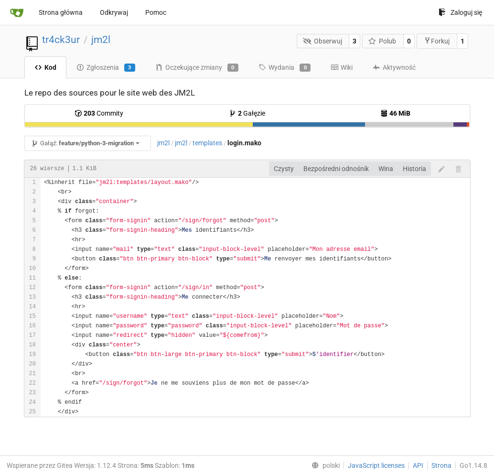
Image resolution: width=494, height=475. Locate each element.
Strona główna (61, 12)
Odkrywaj (114, 12)
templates (207, 143)
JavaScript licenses (376, 465)
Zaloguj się (460, 12)
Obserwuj (322, 41)
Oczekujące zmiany (196, 68)
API (418, 465)
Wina (385, 169)
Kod (45, 67)
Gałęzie (247, 113)
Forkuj (437, 41)
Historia (414, 169)
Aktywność (394, 67)
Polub (382, 41)
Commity (99, 113)
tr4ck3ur (61, 39)
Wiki (342, 67)
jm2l (100, 39)
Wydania (284, 68)
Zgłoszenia (105, 68)
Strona (441, 465)
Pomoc (155, 12)
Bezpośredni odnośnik (336, 169)
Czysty (284, 169)
